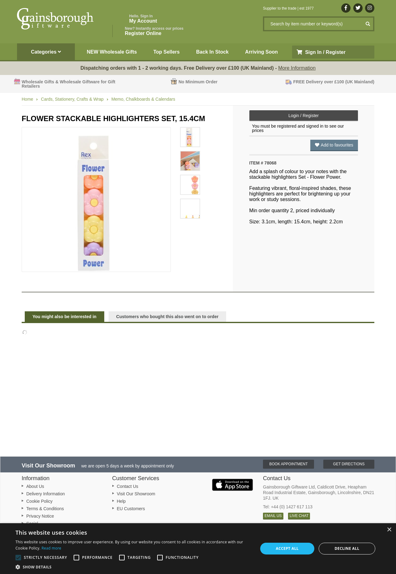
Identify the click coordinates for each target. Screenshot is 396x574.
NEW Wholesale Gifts (112, 52)
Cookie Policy (39, 501)
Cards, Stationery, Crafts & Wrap (72, 99)
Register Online (154, 31)
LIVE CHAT (299, 516)
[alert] (198, 548)
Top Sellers (166, 52)
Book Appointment (288, 464)
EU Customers (131, 508)
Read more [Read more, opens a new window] (51, 548)
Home (27, 99)
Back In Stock (212, 52)
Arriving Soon (261, 52)
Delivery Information (45, 493)
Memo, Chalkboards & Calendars (143, 99)
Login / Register (303, 115)
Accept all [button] (287, 548)
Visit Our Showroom (136, 493)
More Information (297, 68)
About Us (35, 486)
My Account (143, 19)
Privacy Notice (40, 516)
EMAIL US (273, 516)
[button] (133, 566)
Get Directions (349, 464)
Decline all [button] (347, 548)
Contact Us (127, 486)
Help (121, 501)
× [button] (389, 530)
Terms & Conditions (45, 508)
